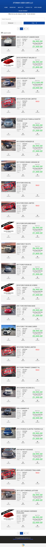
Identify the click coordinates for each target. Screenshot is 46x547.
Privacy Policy (21, 539)
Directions (27, 539)
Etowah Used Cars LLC (23, 3)
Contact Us (15, 539)
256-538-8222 (31, 14)
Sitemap (31, 539)
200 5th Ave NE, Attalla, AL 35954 (17, 14)
